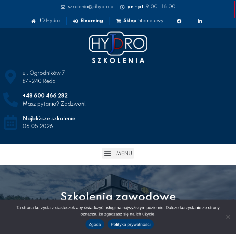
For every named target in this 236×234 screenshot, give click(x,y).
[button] (118, 153)
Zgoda (95, 224)
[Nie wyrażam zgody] (228, 217)
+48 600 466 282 (45, 96)
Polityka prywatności (131, 224)
